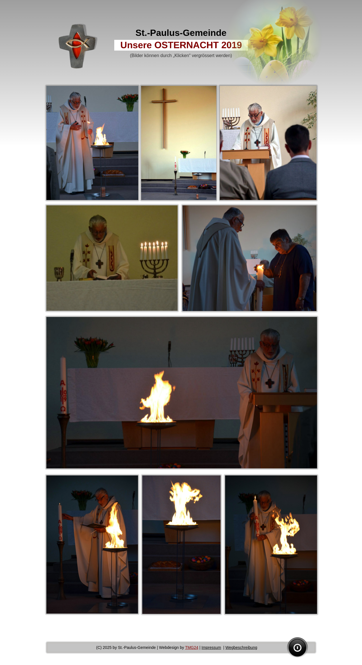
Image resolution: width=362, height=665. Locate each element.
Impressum (211, 647)
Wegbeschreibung (241, 647)
